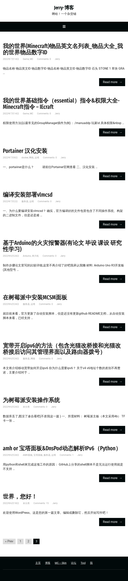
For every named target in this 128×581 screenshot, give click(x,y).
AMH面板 (28, 455)
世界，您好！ (20, 496)
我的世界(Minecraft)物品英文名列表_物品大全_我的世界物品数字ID (63, 49)
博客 (47, 562)
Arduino (27, 256)
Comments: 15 (41, 503)
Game (26, 59)
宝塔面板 (38, 455)
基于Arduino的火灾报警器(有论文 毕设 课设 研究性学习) (62, 246)
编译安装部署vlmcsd (27, 194)
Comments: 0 (44, 59)
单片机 (35, 256)
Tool (83, 562)
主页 (38, 562)
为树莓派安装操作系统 (31, 400)
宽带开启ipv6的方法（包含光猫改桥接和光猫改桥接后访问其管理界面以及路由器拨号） (62, 348)
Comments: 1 (67, 455)
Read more (110, 82)
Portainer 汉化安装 (25, 150)
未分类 (26, 406)
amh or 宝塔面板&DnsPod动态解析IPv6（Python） (62, 448)
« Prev (9, 541)
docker (24, 157)
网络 (31, 157)
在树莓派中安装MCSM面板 (35, 297)
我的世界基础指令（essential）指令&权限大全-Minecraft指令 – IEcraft (61, 103)
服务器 (24, 201)
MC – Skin (61, 562)
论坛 (73, 562)
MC (31, 59)
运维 (37, 157)
